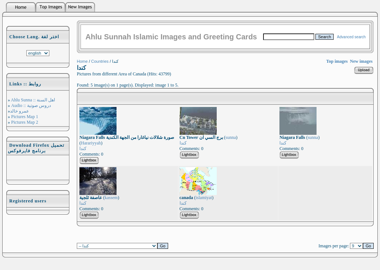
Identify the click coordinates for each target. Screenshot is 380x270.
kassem (111, 197)
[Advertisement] (38, 167)
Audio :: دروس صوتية (30, 105)
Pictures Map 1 (24, 116)
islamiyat (204, 197)
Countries (100, 61)
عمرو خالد (19, 111)
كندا (82, 148)
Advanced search (351, 37)
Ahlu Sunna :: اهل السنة (32, 100)
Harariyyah (91, 143)
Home (82, 61)
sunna (231, 137)
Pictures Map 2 (24, 122)
